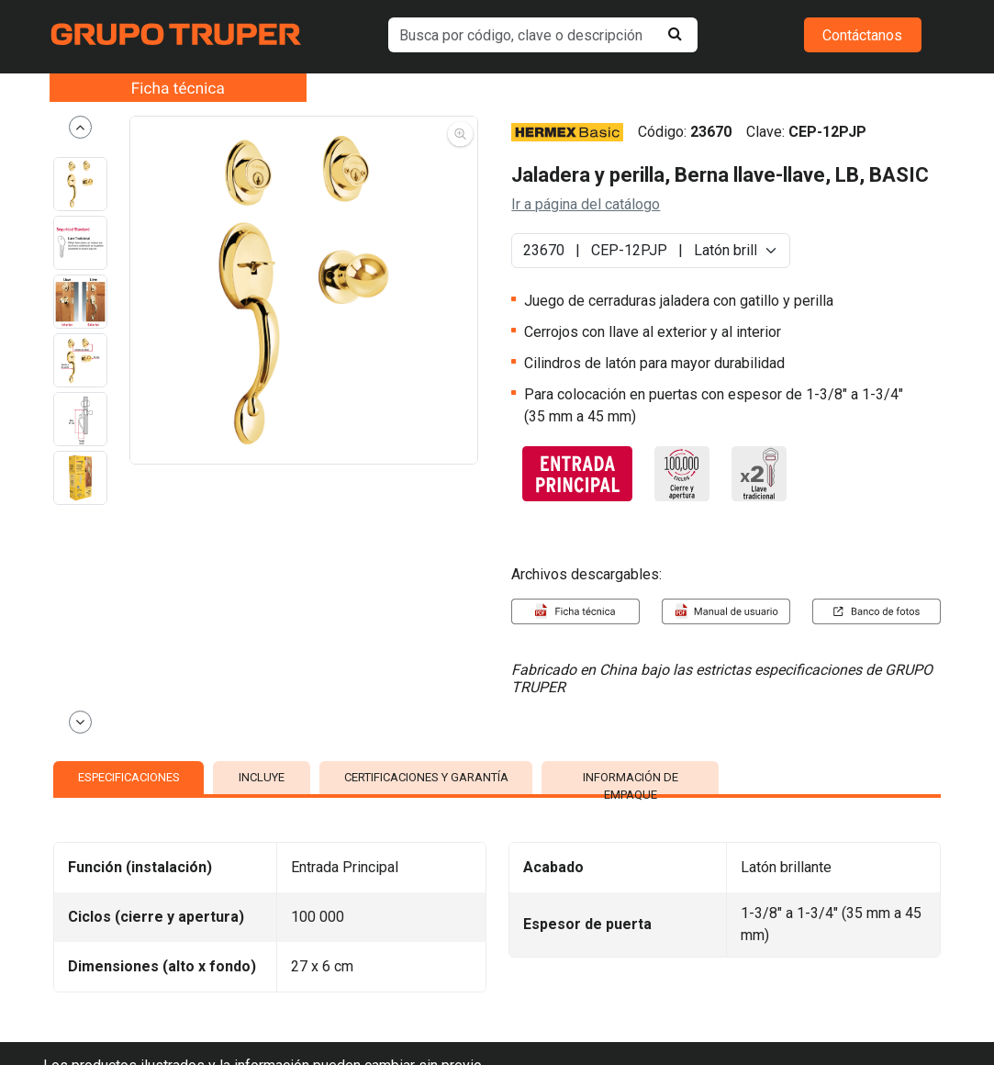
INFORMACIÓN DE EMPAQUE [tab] (630, 782)
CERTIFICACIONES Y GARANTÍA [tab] (426, 777)
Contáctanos (862, 35)
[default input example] (543, 34)
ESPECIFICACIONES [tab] (129, 777)
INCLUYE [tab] (262, 777)
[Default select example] (650, 250)
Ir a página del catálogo (585, 204)
